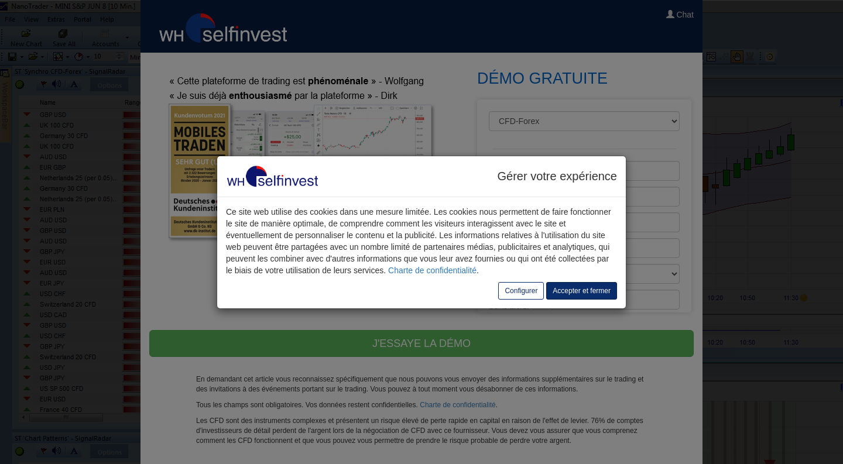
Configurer (521, 291)
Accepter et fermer (582, 291)
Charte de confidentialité (432, 270)
